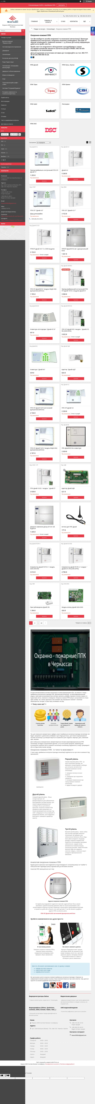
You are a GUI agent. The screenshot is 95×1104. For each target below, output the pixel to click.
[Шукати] (23, 30)
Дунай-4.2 (65, 170)
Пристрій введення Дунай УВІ (40, 607)
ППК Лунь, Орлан (68, 65)
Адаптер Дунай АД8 (68, 488)
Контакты (74, 21)
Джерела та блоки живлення (11, 71)
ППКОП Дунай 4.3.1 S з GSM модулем (42, 249)
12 (41, 623)
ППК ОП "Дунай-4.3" (36, 210)
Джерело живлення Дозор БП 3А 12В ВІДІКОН (42, 527)
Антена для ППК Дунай (69, 527)
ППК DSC (33, 123)
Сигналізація (6, 54)
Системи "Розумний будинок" (11, 88)
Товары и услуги (6, 37)
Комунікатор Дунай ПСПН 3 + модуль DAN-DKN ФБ (42, 568)
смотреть (61, 5)
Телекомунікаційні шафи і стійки (10, 83)
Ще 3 (4, 160)
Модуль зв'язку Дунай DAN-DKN (72, 607)
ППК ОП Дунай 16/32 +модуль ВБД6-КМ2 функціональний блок (43, 449)
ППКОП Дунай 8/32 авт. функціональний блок (75, 250)
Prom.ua (56, 1062)
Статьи (3, 109)
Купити (44, 181)
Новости (3, 105)
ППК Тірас (33, 84)
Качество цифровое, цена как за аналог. (73, 1011)
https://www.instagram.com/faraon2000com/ (12, 220)
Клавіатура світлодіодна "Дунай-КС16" (43, 329)
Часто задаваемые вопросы (10, 120)
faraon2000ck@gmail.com (8, 203)
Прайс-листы (5, 97)
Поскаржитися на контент (52, 1064)
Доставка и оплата (7, 124)
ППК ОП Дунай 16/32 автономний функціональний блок (41, 409)
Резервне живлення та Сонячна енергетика (9, 93)
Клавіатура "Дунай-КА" (37, 369)
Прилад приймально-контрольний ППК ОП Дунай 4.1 (44, 171)
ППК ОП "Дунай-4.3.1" (69, 210)
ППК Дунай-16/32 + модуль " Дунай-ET (42, 488)
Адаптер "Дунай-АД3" (69, 369)
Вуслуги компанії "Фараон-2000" (7, 42)
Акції (3, 79)
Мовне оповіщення (8, 75)
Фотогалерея (5, 101)
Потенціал (65, 104)
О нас (3, 113)
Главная (34, 21)
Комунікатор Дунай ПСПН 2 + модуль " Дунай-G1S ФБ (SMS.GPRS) (74, 568)
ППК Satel (33, 104)
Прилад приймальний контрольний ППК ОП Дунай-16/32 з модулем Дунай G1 (75, 290)
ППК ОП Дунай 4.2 (67, 408)
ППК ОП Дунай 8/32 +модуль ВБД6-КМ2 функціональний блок (43, 290)
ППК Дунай (34, 65)
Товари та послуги (39, 29)
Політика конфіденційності (67, 1064)
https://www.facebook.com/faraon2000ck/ (12, 216)
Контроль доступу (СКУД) (10, 58)
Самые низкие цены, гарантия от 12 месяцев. (44, 1000)
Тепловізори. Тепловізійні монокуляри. (10, 66)
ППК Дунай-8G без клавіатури (71, 448)
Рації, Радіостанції (7, 62)
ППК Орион (66, 84)
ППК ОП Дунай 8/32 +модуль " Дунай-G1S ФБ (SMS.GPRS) (75, 330)
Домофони (5, 50)
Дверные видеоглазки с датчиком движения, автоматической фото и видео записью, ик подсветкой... (75, 1002)
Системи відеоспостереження (11, 47)
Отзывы (3, 116)
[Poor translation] (7, 1075)
